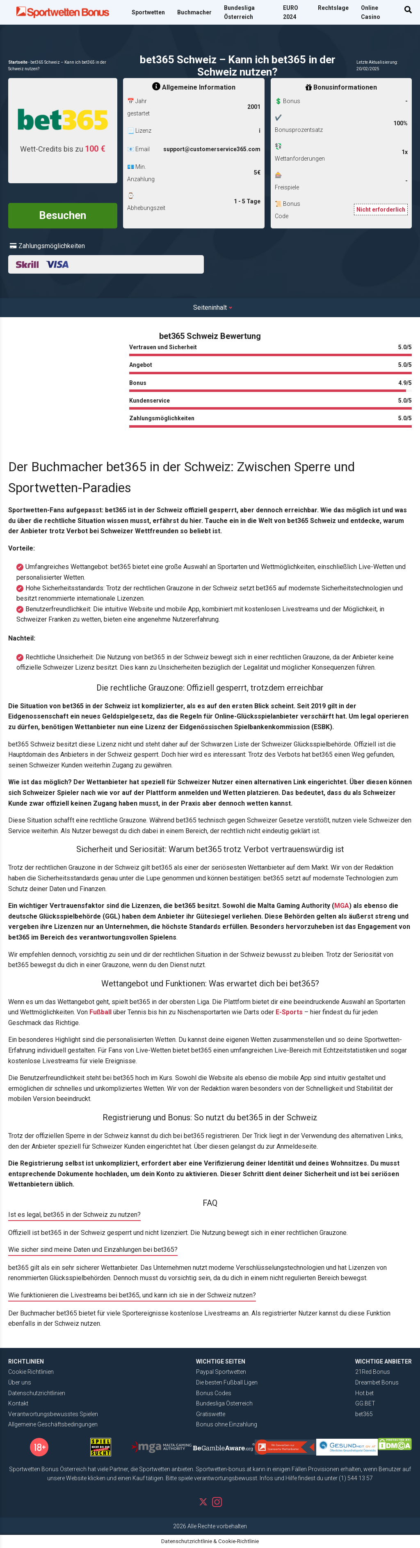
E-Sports (289, 1012)
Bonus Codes (213, 1393)
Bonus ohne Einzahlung (226, 1424)
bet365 (364, 1414)
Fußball (100, 1012)
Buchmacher (194, 12)
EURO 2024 (290, 12)
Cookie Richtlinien (31, 1371)
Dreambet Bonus (377, 1382)
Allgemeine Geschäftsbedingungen (53, 1424)
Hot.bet (364, 1393)
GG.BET (365, 1403)
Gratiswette (210, 1414)
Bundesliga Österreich (239, 12)
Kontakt (18, 1403)
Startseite (17, 62)
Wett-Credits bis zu (62, 149)
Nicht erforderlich (380, 209)
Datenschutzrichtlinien (36, 1393)
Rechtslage (333, 8)
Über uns (19, 1382)
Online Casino (370, 12)
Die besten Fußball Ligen (227, 1382)
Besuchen (62, 215)
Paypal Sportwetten (221, 1371)
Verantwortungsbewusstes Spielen (53, 1414)
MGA (341, 906)
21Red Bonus (372, 1371)
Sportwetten (148, 12)
